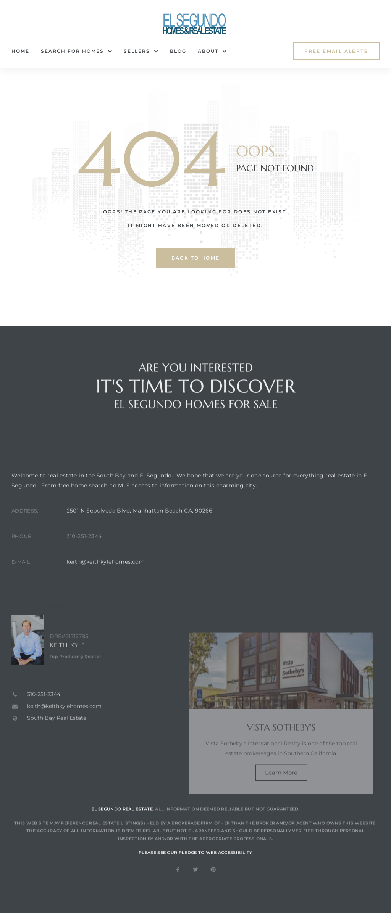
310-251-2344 (84, 551)
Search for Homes (76, 51)
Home (20, 51)
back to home (195, 258)
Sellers (141, 51)
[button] (336, 51)
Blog (178, 51)
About (212, 51)
